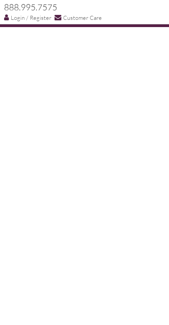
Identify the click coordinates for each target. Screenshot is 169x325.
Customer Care (78, 17)
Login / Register (27, 17)
